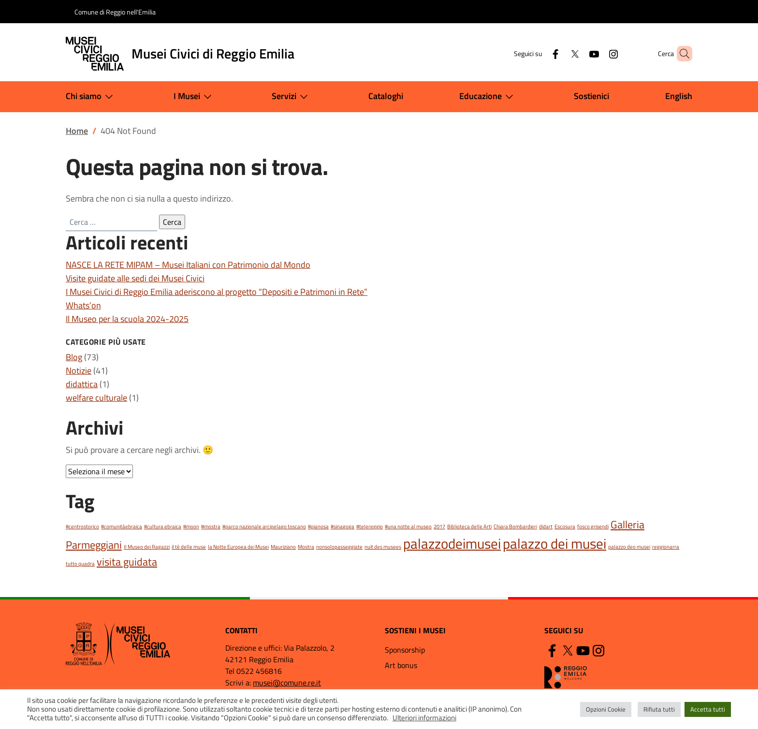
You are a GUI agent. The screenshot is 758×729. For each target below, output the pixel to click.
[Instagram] (597, 53)
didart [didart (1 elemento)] (546, 526)
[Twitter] (558, 53)
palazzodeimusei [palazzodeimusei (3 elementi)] (452, 543)
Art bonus (401, 665)
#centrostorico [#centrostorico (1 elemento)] (82, 526)
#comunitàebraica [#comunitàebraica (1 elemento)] (121, 526)
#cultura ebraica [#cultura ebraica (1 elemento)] (162, 526)
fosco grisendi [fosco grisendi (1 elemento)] (593, 526)
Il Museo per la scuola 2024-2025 (127, 318)
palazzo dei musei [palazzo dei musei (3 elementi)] (554, 543)
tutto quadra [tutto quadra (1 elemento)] (80, 564)
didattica (82, 384)
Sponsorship (405, 650)
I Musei (195, 96)
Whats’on (83, 305)
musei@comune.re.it (287, 682)
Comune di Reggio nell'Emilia (115, 12)
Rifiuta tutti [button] (659, 709)
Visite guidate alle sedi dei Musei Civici (135, 278)
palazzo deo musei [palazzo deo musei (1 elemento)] (629, 547)
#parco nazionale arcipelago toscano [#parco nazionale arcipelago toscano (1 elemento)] (264, 526)
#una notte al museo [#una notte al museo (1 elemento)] (408, 526)
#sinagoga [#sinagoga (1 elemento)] (342, 526)
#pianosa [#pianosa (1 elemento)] (318, 526)
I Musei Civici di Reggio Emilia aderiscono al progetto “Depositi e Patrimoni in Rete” (216, 291)
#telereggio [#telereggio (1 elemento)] (369, 526)
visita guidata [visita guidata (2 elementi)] (127, 561)
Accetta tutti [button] (707, 709)
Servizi (292, 96)
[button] (680, 53)
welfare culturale (96, 397)
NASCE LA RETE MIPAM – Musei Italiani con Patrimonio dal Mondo (188, 264)
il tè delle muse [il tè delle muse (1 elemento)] (189, 547)
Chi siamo (91, 96)
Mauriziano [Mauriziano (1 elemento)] (283, 547)
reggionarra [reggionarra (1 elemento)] (665, 547)
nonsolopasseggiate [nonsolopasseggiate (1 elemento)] (339, 547)
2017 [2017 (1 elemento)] (439, 526)
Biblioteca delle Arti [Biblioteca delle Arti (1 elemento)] (469, 526)
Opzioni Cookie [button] (606, 709)
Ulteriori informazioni (424, 717)
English (678, 95)
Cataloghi (385, 95)
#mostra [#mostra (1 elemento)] (210, 526)
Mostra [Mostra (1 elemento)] (306, 547)
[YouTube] (577, 53)
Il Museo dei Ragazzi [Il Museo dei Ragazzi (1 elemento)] (147, 547)
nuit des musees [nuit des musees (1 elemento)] (382, 547)
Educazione (488, 96)
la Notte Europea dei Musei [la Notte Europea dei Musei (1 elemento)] (238, 547)
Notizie (78, 370)
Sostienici (591, 95)
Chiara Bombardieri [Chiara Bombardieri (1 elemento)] (515, 526)
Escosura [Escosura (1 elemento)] (564, 526)
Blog (74, 357)
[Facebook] (539, 53)
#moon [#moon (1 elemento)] (191, 526)
